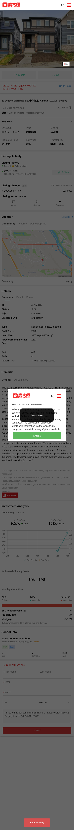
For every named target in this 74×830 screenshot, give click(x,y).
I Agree (37, 435)
